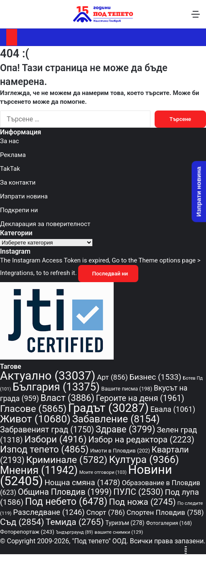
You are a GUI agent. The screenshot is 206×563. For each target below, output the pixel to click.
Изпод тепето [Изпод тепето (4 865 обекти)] (44, 449)
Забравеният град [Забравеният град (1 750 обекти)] (47, 429)
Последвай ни (108, 273)
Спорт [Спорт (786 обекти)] (105, 512)
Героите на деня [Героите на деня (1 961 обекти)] (140, 398)
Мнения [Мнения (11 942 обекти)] (39, 470)
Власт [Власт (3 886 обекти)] (67, 398)
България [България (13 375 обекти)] (56, 386)
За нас (9, 141)
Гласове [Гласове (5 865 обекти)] (33, 408)
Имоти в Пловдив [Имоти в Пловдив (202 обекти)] (120, 450)
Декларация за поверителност (45, 224)
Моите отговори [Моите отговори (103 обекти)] (103, 472)
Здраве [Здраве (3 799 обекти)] (125, 429)
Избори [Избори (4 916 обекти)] (55, 439)
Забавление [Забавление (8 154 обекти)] (116, 419)
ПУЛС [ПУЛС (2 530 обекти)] (138, 492)
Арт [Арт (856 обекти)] (112, 377)
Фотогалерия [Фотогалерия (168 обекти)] (169, 523)
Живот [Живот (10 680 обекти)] (35, 419)
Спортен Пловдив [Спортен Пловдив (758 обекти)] (165, 512)
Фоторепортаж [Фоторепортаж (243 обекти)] (27, 531)
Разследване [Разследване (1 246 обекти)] (49, 512)
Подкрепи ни (19, 210)
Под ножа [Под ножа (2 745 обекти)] (142, 502)
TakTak (10, 168)
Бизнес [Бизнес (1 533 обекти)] (155, 377)
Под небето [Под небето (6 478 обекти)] (66, 501)
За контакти (18, 182)
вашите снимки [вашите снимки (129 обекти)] (118, 532)
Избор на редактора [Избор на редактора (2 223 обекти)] (141, 439)
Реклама (13, 155)
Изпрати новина (24, 196)
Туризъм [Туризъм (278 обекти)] (124, 522)
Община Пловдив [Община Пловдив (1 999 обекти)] (65, 492)
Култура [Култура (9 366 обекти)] (144, 459)
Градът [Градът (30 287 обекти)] (108, 408)
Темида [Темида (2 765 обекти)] (75, 522)
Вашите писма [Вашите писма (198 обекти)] (126, 389)
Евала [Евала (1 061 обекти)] (173, 409)
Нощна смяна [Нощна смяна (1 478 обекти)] (82, 482)
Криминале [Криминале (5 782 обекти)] (66, 459)
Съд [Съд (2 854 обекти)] (22, 522)
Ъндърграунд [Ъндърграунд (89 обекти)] (74, 532)
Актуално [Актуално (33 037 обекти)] (47, 376)
